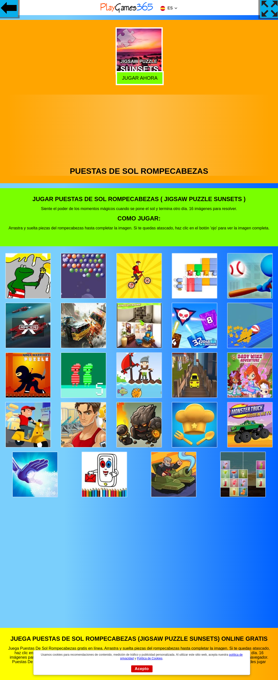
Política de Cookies (149, 658)
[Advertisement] (139, 129)
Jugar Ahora (138, 77)
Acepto (142, 669)
